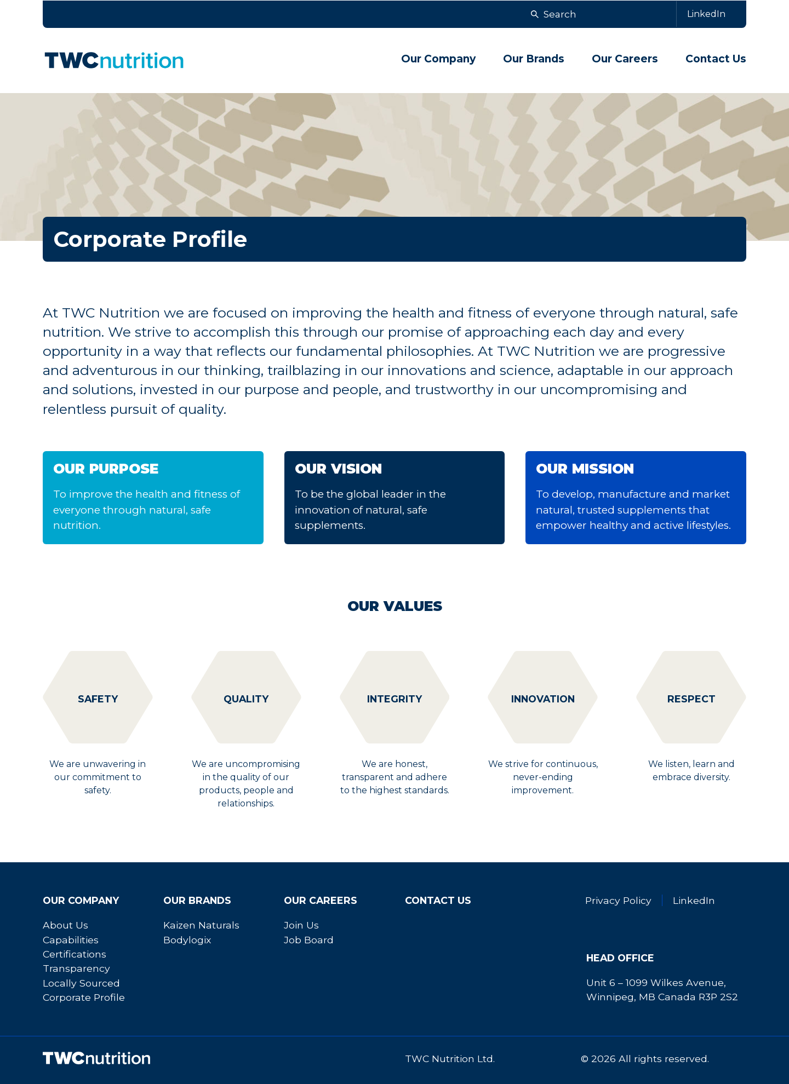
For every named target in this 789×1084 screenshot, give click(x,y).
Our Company (81, 900)
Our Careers (320, 900)
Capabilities (71, 939)
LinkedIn (694, 900)
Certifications (74, 954)
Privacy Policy (618, 900)
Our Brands (197, 900)
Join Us (301, 925)
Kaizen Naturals (201, 925)
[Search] (633, 14)
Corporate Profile (84, 997)
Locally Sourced (81, 983)
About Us (65, 925)
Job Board (309, 939)
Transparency (76, 968)
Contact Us (715, 59)
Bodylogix (187, 939)
